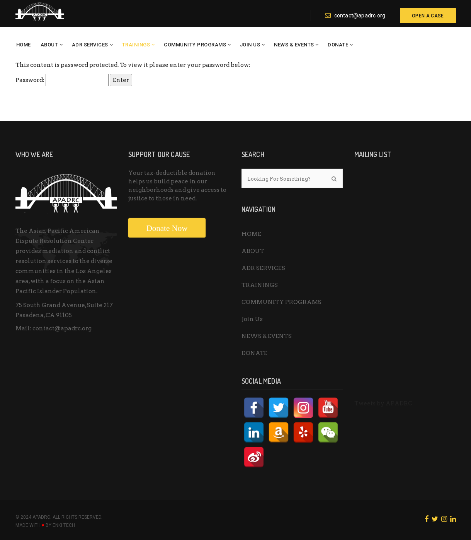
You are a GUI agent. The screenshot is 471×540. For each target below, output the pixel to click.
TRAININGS (136, 45)
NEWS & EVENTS (294, 45)
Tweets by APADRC (383, 403)
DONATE (338, 45)
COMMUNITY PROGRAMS (195, 45)
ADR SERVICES (90, 45)
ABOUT (49, 45)
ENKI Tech (64, 525)
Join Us (250, 45)
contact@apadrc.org (355, 15)
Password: (62, 80)
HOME (23, 45)
